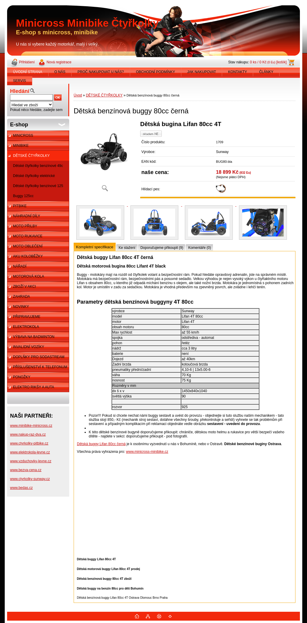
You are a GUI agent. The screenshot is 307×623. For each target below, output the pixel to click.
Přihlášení (27, 62)
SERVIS (19, 81)
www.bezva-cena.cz (25, 470)
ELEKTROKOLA (26, 327)
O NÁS (59, 72)
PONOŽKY (21, 377)
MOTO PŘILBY (25, 226)
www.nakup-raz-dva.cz (28, 434)
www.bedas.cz (21, 488)
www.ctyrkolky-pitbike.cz (29, 443)
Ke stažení (127, 248)
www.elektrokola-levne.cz (30, 452)
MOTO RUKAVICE (28, 236)
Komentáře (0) (199, 248)
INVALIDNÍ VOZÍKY (28, 347)
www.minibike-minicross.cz (31, 426)
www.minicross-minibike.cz (147, 452)
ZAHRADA (21, 296)
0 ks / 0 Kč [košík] (268, 62)
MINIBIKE (21, 146)
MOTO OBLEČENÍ (28, 246)
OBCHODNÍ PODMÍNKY (155, 72)
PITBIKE (20, 206)
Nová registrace (58, 62)
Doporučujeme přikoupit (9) (161, 248)
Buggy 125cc (23, 196)
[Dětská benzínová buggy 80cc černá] (104, 158)
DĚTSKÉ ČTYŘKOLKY (31, 156)
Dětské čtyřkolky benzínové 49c (38, 166)
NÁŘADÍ (19, 266)
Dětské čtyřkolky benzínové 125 (38, 186)
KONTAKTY (237, 72)
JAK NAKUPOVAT (201, 72)
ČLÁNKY (266, 72)
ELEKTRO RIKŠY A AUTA (33, 387)
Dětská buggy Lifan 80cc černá (101, 444)
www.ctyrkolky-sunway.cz (30, 479)
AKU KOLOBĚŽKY (28, 256)
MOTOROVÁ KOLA (28, 276)
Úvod (78, 95)
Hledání (19, 91)
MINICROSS (23, 135)
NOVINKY (21, 307)
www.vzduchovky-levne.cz (30, 461)
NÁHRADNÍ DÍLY (26, 216)
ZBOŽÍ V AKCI (24, 286)
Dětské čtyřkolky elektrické (34, 176)
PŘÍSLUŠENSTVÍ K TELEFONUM (40, 367)
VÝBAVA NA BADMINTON (33, 337)
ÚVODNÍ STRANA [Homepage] (27, 72)
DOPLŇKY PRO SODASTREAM (38, 357)
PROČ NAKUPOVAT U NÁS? (100, 72)
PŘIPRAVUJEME (26, 317)
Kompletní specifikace (94, 247)
